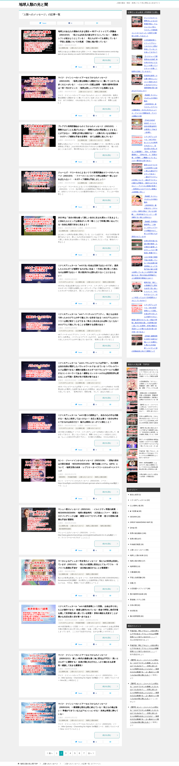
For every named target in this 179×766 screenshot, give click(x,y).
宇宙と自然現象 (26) (137, 577)
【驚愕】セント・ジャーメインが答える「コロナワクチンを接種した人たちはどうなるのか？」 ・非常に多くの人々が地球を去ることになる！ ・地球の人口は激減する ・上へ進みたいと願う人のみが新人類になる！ (148, 408)
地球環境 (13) (135, 566)
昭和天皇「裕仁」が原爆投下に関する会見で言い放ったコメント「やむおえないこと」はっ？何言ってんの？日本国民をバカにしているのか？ (144, 291)
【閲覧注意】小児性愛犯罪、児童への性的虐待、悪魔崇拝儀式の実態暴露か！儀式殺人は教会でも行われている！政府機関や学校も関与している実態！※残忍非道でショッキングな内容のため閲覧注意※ (148, 396)
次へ (90, 753)
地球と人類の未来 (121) (139, 555)
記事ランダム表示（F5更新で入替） (143, 12)
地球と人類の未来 (92, 48)
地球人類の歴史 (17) (137, 561)
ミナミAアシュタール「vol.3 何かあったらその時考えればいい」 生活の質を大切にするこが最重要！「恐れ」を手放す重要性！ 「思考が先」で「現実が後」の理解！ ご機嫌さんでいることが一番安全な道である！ (144, 149)
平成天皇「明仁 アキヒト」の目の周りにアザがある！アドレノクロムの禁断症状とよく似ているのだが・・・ (148, 454)
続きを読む (110, 60)
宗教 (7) (133, 583)
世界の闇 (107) (135, 539)
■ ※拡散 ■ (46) (135, 511)
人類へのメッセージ (77, 48)
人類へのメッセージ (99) (139, 550)
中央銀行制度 (72, 477)
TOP (29, 764)
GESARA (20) (135, 517)
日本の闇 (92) (135, 605)
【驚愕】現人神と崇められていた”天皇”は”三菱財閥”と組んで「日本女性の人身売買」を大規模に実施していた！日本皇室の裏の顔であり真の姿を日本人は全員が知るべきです (148, 431)
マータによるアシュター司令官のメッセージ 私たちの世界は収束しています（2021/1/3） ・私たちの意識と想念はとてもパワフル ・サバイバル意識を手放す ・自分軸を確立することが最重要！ (88, 564)
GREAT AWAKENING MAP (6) (141, 522)
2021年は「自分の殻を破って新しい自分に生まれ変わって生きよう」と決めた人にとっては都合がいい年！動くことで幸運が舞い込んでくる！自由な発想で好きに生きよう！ (88, 221)
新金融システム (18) (137, 599)
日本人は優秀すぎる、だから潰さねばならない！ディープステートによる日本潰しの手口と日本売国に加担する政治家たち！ (148, 419)
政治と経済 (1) (135, 495)
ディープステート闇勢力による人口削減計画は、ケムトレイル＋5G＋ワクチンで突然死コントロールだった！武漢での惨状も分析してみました (144, 27)
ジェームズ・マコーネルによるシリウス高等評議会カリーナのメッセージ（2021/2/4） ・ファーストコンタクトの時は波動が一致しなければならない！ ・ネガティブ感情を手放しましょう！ (88, 175)
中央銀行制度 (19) (137, 544)
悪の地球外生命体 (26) (138, 594)
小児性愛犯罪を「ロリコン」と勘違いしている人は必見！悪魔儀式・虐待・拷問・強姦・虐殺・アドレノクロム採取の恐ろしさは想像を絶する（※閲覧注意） (148, 385)
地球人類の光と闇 (33, 4)
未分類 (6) (134, 611)
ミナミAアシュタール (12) (140, 500)
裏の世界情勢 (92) (137, 616)
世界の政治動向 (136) (138, 533)
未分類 (107, 140)
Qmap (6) (133, 528)
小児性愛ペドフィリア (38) (140, 588)
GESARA (62, 477)
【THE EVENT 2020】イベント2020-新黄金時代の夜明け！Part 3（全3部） (150, 126)
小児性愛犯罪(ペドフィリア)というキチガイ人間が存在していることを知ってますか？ (150, 46)
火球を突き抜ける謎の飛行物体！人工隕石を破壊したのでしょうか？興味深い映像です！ (150, 247)
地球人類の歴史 (105, 526)
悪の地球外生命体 (65, 529)
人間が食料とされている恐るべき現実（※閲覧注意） (148, 475)
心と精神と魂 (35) (137, 506)
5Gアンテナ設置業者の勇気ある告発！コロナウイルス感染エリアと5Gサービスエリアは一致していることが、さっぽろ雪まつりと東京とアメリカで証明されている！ (148, 443)
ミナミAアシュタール (66, 282)
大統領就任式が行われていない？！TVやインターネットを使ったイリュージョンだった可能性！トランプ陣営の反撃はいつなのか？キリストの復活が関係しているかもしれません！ (148, 373)
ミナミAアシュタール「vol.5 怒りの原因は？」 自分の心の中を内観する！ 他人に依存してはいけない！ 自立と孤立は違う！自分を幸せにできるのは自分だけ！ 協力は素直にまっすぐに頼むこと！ (88, 418)
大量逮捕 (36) (135, 572)
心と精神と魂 (63, 48)
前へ (51, 753)
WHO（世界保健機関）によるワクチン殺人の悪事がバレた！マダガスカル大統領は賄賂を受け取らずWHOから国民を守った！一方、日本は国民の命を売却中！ (148, 466)
